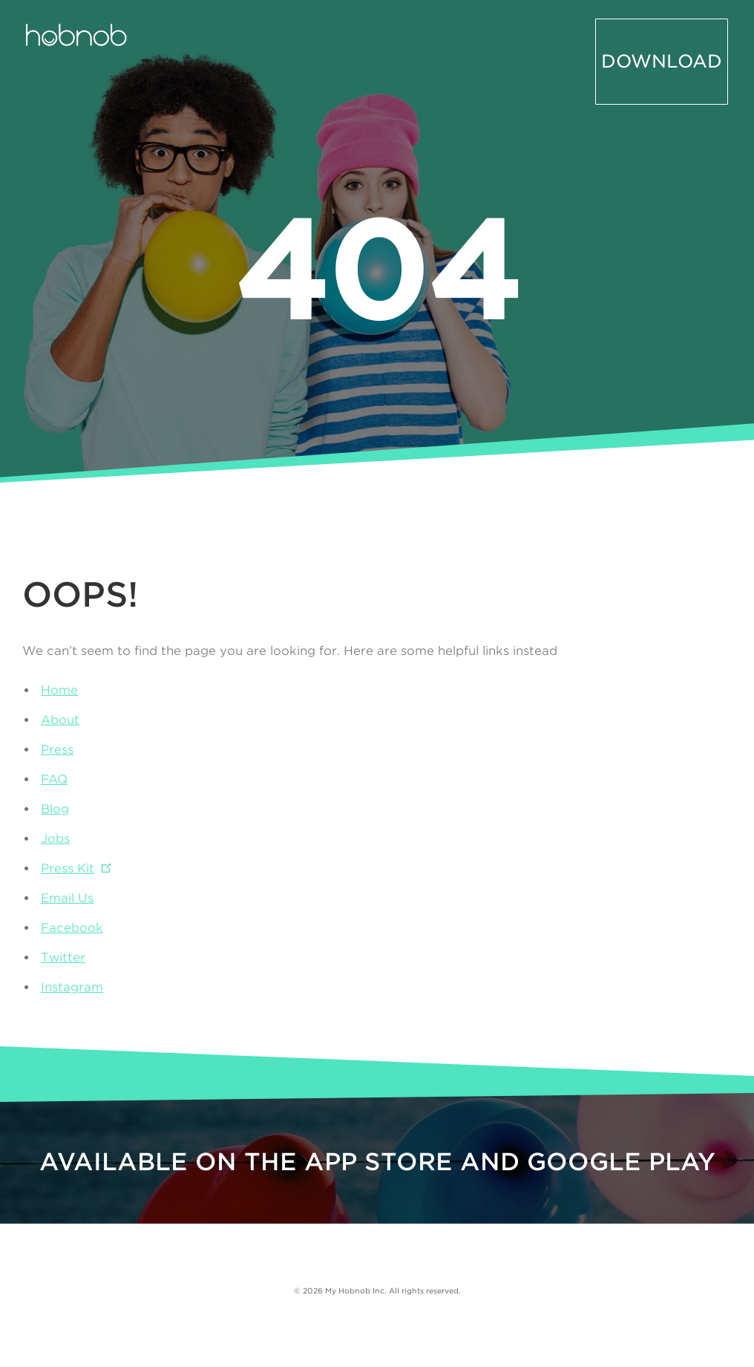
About (60, 720)
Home (59, 690)
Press (57, 750)
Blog (55, 809)
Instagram (72, 987)
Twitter (63, 957)
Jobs (55, 839)
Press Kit (67, 868)
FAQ (54, 779)
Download (679, 39)
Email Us (67, 898)
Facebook (72, 928)
